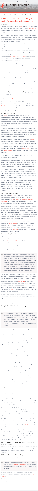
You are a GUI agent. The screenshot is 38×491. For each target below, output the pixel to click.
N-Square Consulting (12, 223)
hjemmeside (15, 229)
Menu (18, 10)
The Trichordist (28, 424)
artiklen (5, 115)
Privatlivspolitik (26, 1)
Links (31, 1)
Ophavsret (6, 488)
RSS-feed (35, 1)
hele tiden (32, 353)
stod (13, 459)
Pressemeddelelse (8, 485)
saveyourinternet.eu (26, 148)
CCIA (13, 199)
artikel (21, 26)
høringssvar (6, 357)
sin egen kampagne (8, 150)
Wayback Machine (5, 105)
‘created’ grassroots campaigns (19, 464)
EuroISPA (18, 199)
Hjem (2, 14)
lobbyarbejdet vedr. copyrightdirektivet (14, 240)
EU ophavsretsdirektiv (24, 46)
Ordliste (20, 1)
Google (11, 289)
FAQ (14, 251)
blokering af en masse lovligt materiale (18, 56)
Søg (17, 1)
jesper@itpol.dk (7, 483)
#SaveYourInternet (32, 28)
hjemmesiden (21, 94)
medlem (12, 98)
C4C (12, 195)
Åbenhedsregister (21, 281)
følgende (14, 307)
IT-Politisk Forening (17, 5)
